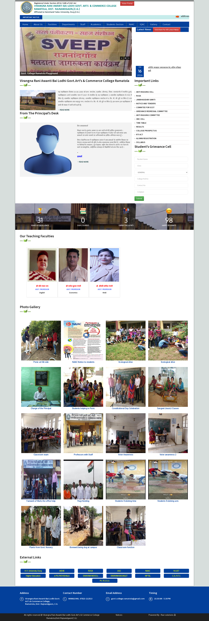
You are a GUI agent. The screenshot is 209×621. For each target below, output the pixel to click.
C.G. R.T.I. (176, 576)
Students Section (115, 24)
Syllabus (140, 142)
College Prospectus (146, 130)
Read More (63, 110)
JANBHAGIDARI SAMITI (145, 99)
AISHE (61, 571)
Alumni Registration (146, 138)
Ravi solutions (167, 615)
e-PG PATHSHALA (61, 576)
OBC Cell (140, 119)
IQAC (142, 24)
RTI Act (139, 134)
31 (40, 220)
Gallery (153, 24)
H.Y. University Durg (33, 571)
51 (169, 220)
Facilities (52, 24)
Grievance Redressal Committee (152, 111)
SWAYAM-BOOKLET (119, 576)
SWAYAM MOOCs (90, 576)
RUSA (138, 95)
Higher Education (33, 576)
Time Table (141, 123)
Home (25, 24)
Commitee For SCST (145, 107)
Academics (96, 24)
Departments (68, 24)
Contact (166, 24)
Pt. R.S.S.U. (105, 581)
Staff (82, 24)
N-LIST (176, 571)
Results (140, 126)
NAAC (131, 24)
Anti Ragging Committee (148, 115)
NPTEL (148, 576)
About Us (38, 24)
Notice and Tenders (146, 103)
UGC (119, 571)
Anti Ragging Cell (145, 92)
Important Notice (31, 17)
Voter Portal (127, 3)
